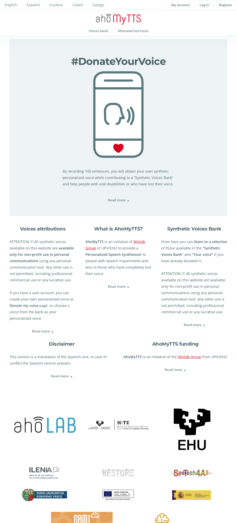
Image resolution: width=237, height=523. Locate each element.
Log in (204, 5)
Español (33, 4)
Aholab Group (189, 356)
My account (180, 5)
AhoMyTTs (118, 18)
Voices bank (98, 31)
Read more (121, 200)
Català (77, 4)
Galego (98, 4)
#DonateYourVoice (133, 31)
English (11, 4)
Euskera (56, 4)
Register (225, 5)
